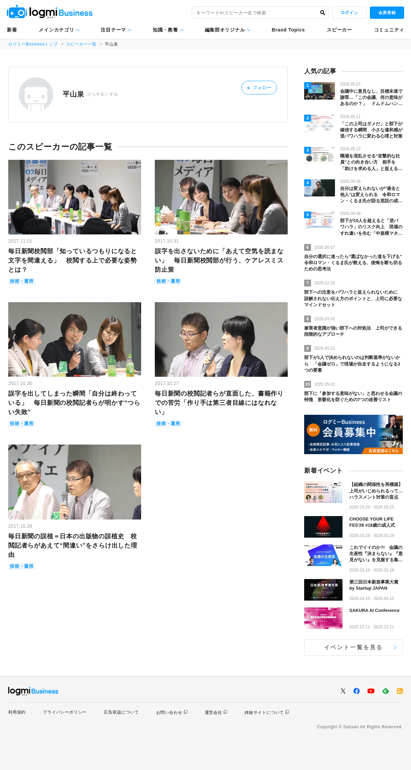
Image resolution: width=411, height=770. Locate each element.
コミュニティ (389, 30)
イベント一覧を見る (353, 647)
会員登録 (387, 12)
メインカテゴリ (56, 30)
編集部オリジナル (225, 30)
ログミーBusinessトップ (33, 44)
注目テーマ (113, 30)
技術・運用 (22, 281)
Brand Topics (288, 30)
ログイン (349, 12)
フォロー (259, 87)
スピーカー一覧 (81, 44)
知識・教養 (165, 30)
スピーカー (339, 30)
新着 (12, 30)
